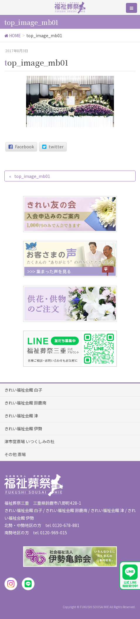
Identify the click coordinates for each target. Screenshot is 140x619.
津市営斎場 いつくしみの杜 (29, 441)
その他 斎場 (15, 454)
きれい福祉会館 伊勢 (23, 428)
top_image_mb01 (32, 176)
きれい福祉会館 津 (21, 416)
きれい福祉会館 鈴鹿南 (25, 403)
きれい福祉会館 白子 (23, 390)
